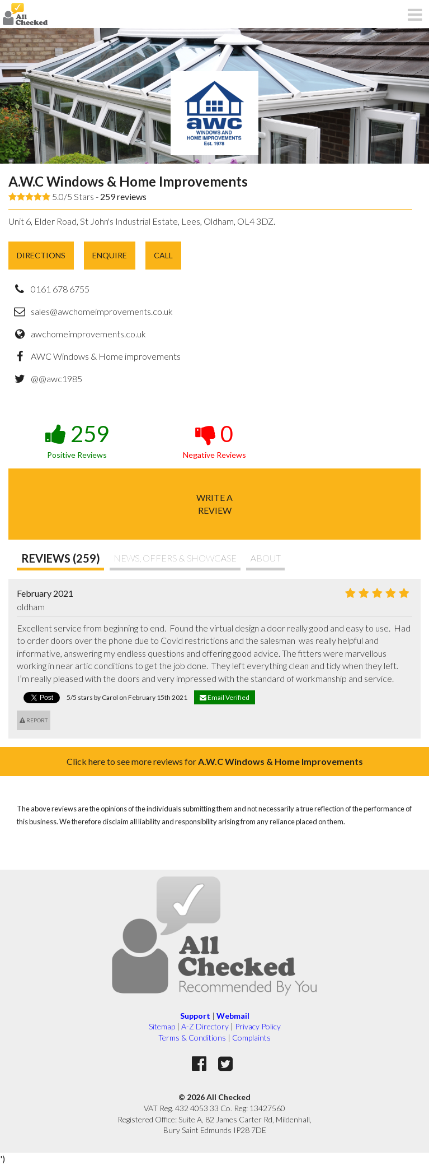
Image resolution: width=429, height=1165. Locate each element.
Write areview (214, 503)
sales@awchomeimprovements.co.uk (102, 311)
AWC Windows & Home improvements (106, 356)
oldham (31, 606)
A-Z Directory (205, 1026)
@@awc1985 (56, 378)
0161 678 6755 (60, 289)
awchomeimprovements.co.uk (88, 333)
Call (163, 255)
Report (34, 720)
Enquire (109, 255)
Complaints (251, 1037)
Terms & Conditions (192, 1037)
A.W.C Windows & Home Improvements (128, 181)
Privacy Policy (258, 1026)
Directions (41, 255)
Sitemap (162, 1026)
